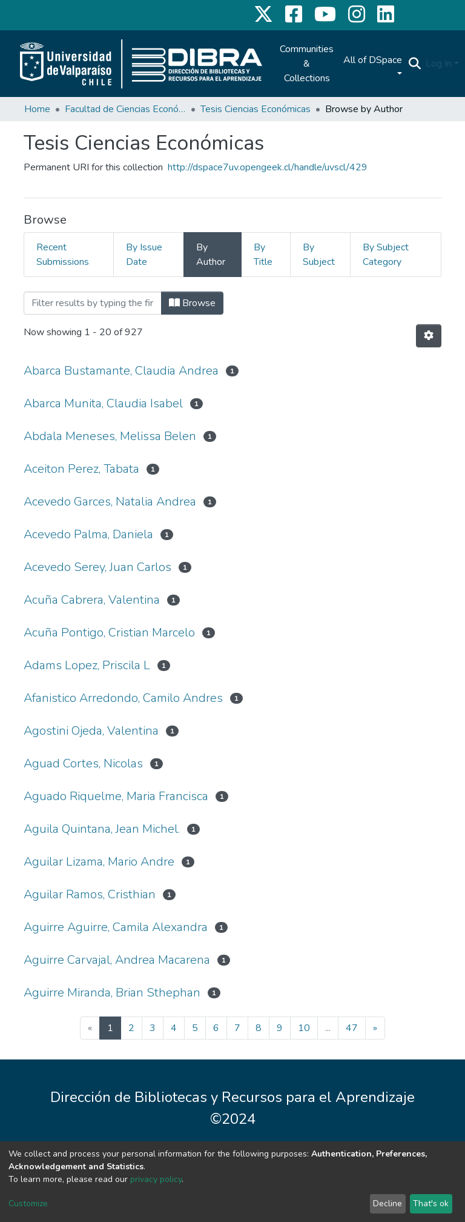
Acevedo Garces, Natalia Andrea (110, 501)
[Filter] (93, 303)
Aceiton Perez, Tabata (81, 469)
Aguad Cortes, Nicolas (83, 763)
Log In (439, 63)
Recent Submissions (62, 255)
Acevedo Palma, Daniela (88, 534)
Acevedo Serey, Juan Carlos (97, 567)
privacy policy (156, 1179)
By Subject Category (386, 255)
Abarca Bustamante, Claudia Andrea (121, 370)
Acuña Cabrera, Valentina (92, 600)
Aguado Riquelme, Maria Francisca (116, 796)
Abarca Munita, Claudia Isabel (103, 403)
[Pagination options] (428, 335)
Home (37, 109)
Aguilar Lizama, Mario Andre (99, 861)
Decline (387, 1203)
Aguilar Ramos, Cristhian (90, 894)
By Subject (319, 255)
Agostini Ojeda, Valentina (91, 731)
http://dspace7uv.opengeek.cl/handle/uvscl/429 (268, 167)
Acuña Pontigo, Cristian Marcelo (109, 632)
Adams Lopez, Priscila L (87, 665)
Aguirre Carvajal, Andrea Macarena (117, 960)
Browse (192, 303)
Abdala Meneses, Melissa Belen (110, 436)
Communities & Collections (307, 63)
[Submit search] (414, 63)
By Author (210, 255)
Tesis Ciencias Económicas (255, 109)
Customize (28, 1203)
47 (352, 1028)
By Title (263, 255)
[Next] (375, 1028)
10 (304, 1028)
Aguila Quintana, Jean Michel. (102, 829)
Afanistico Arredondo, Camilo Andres (123, 698)
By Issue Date (144, 255)
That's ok (431, 1203)
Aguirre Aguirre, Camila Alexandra (116, 927)
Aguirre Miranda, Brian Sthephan (112, 992)
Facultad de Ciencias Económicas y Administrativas (125, 109)
